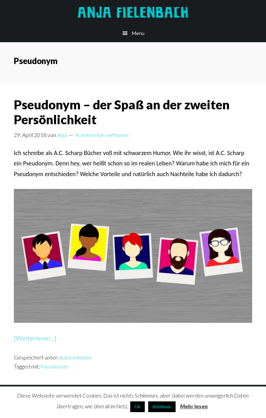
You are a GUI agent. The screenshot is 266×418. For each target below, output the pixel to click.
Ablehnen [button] (161, 406)
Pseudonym (54, 366)
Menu (138, 33)
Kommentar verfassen (102, 134)
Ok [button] (137, 406)
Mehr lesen (194, 406)
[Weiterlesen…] (35, 338)
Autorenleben (75, 357)
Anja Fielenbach (133, 12)
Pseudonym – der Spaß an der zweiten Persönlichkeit (122, 112)
